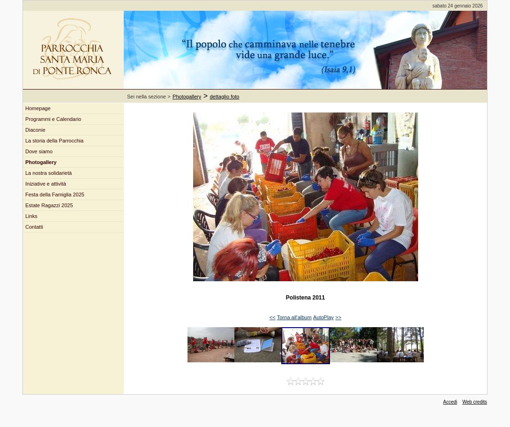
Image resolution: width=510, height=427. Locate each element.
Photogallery (186, 96)
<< (273, 317)
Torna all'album (294, 317)
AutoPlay (323, 317)
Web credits (474, 402)
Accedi (450, 402)
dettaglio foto (225, 96)
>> (338, 317)
